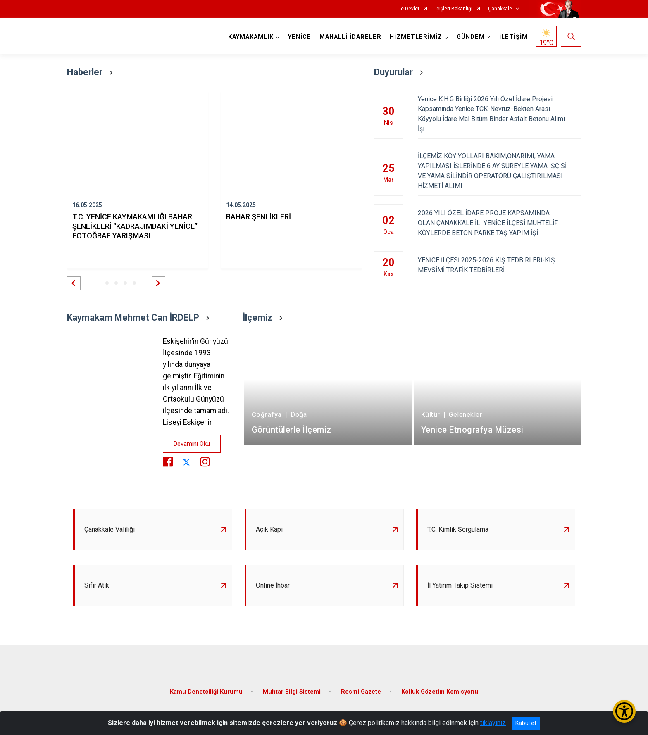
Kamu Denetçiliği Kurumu (206, 691)
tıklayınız (493, 723)
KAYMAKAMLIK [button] (251, 36)
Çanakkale (500, 9)
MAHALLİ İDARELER (350, 36)
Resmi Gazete (361, 691)
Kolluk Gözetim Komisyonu (439, 691)
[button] (74, 283)
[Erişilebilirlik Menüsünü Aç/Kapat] (624, 711)
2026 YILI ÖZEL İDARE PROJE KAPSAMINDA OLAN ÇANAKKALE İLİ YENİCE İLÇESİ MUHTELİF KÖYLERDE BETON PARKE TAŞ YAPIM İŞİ (499, 223)
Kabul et (525, 723)
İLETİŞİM (513, 36)
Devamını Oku (192, 443)
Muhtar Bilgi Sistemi (292, 691)
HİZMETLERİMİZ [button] (416, 36)
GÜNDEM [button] (471, 36)
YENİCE (299, 36)
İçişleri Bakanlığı (453, 9)
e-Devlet (410, 9)
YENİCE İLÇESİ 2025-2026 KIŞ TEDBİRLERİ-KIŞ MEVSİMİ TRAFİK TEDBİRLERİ (499, 265)
